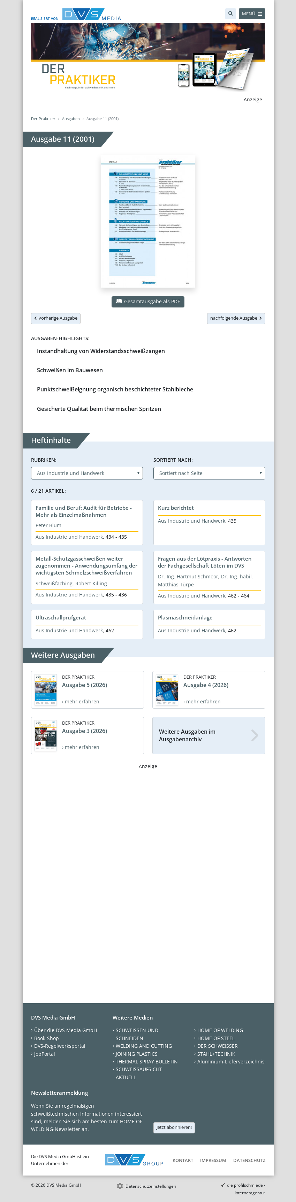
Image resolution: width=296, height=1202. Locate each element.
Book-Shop (46, 1038)
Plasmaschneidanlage (185, 617)
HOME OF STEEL (216, 1038)
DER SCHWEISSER (217, 1046)
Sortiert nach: (173, 459)
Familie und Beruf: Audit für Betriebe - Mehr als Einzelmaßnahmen (84, 511)
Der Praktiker (43, 118)
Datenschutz (249, 1160)
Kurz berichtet (176, 507)
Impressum (213, 1160)
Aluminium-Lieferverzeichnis (231, 1061)
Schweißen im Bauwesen (70, 370)
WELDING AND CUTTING (144, 1046)
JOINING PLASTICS (137, 1054)
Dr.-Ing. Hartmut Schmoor (188, 576)
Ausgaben (71, 118)
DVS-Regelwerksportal (59, 1046)
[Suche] (230, 13)
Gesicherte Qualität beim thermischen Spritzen (99, 409)
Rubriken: (43, 459)
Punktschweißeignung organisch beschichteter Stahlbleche (115, 389)
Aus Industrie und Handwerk (69, 536)
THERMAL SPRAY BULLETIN (147, 1061)
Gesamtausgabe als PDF (148, 301)
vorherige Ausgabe (55, 318)
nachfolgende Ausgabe (236, 318)
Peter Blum (48, 525)
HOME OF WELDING (220, 1030)
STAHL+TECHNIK (216, 1054)
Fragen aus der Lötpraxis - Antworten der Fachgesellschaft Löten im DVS (205, 562)
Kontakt (183, 1160)
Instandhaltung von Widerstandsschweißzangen (101, 351)
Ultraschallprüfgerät (61, 617)
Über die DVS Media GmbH (65, 1030)
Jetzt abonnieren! (174, 1127)
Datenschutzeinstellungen (151, 1186)
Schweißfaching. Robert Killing (71, 583)
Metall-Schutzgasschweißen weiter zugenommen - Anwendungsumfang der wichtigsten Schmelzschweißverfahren (86, 565)
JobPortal (44, 1054)
